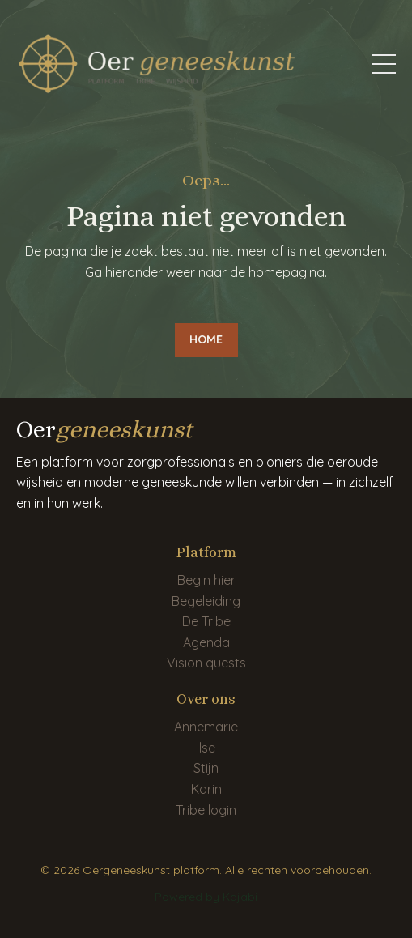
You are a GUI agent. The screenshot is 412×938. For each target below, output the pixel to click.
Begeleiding (206, 601)
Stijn (206, 768)
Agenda (206, 642)
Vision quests (206, 662)
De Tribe (206, 621)
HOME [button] (206, 339)
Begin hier (206, 580)
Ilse (206, 748)
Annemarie (206, 726)
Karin (206, 789)
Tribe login (206, 810)
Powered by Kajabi (206, 896)
